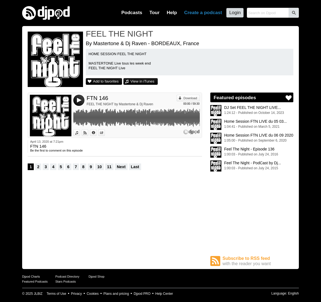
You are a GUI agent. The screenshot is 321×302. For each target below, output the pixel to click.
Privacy (76, 294)
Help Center (164, 294)
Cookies (93, 294)
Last (135, 167)
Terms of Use (56, 294)
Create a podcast (203, 12)
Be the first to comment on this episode (56, 150)
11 (109, 167)
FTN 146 (97, 98)
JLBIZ (38, 294)
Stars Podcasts (65, 281)
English (293, 293)
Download (190, 98)
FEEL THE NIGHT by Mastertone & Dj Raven (120, 104)
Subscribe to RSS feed (257, 261)
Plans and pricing (116, 294)
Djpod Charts (31, 276)
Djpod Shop (97, 276)
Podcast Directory (67, 276)
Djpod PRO (142, 294)
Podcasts (131, 12)
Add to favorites (106, 81)
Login (235, 12)
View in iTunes (142, 81)
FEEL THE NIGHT (119, 33)
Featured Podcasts (35, 281)
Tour (154, 12)
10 (99, 167)
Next (121, 167)
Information (96, 132)
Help (172, 12)
